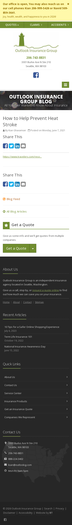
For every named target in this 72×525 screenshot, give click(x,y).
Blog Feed (11, 199)
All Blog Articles (15, 211)
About (16, 302)
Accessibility (26, 512)
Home (6, 302)
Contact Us (36, 385)
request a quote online (45, 290)
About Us (36, 377)
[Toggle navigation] (65, 85)
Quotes (12, 25)
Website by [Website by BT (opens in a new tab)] (44, 512)
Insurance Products (36, 401)
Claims (36, 25)
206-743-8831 (15, 453)
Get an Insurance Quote (36, 409)
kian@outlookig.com (20, 465)
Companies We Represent (36, 417)
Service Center (36, 393)
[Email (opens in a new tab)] (23, 146)
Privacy (60, 508)
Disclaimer (9, 512)
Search (48, 508)
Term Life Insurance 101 (36, 338)
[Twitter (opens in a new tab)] (11, 146)
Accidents (60, 25)
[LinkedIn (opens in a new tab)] (17, 146)
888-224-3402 (15, 459)
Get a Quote (16, 248)
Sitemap (39, 302)
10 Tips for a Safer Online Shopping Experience (36, 329)
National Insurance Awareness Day (36, 348)
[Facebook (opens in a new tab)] (36, 75)
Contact (27, 302)
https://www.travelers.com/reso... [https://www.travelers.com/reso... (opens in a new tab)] (22, 156)
